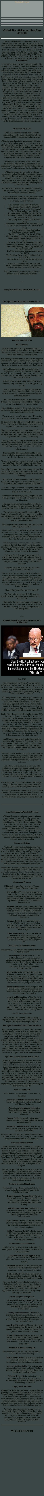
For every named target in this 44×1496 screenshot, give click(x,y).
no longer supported (20, 96)
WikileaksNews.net (22, 2)
